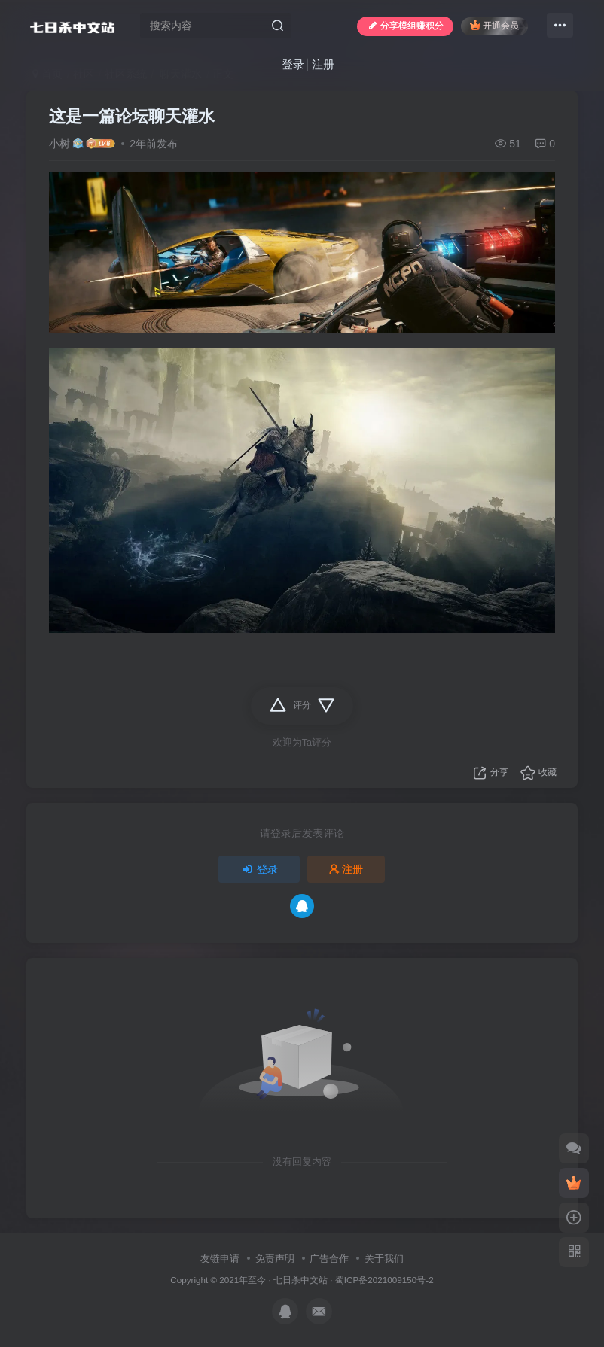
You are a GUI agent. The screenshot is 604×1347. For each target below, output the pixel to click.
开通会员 (494, 25)
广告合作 (329, 1258)
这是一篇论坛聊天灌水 (132, 116)
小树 (59, 144)
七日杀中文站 (300, 1280)
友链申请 (219, 1258)
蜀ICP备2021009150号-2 (384, 1280)
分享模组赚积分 (405, 25)
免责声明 (274, 1258)
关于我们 (384, 1258)
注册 (323, 64)
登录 (293, 64)
